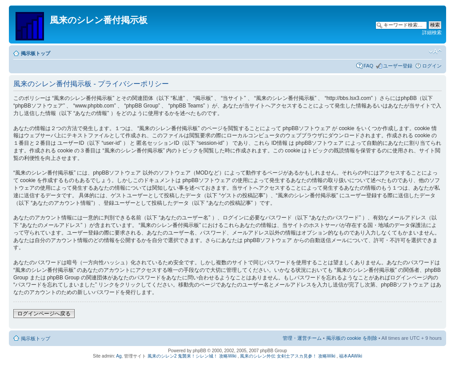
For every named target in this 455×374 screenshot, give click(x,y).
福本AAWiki (350, 356)
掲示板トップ (35, 53)
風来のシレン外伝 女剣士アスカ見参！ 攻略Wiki (287, 356)
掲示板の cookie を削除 (351, 338)
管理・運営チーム (302, 338)
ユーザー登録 (397, 65)
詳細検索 (432, 32)
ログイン (432, 65)
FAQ (368, 65)
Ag (118, 356)
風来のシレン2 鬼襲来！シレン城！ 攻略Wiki (192, 356)
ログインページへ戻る (44, 313)
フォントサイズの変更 (435, 52)
